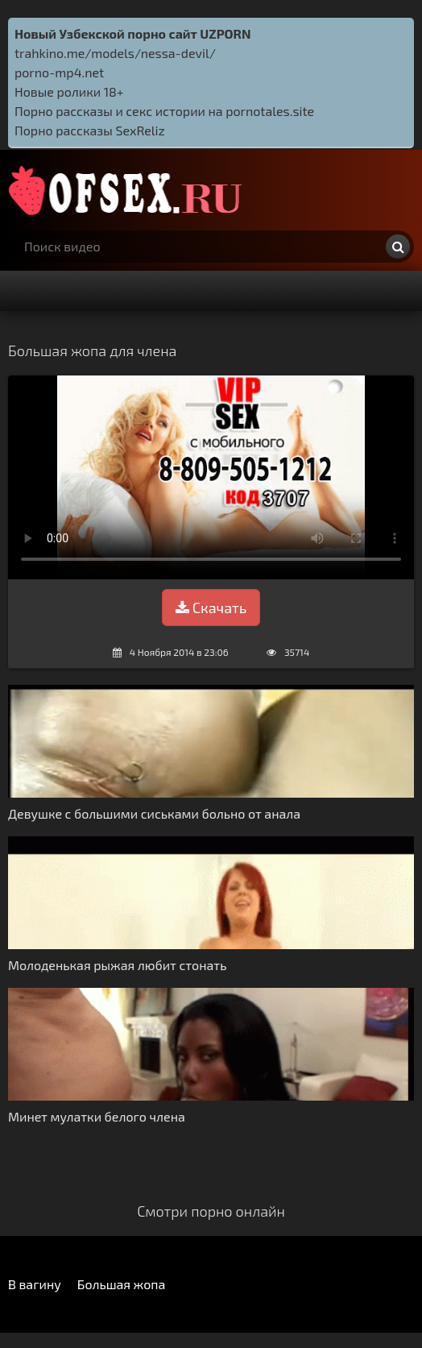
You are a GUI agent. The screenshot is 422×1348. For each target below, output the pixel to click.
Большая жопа (121, 1284)
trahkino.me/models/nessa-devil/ (115, 52)
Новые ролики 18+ (69, 91)
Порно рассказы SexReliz (89, 130)
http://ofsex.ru (129, 190)
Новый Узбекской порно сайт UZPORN (132, 33)
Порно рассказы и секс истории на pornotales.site (164, 110)
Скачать (211, 607)
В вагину (34, 1284)
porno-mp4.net (59, 72)
